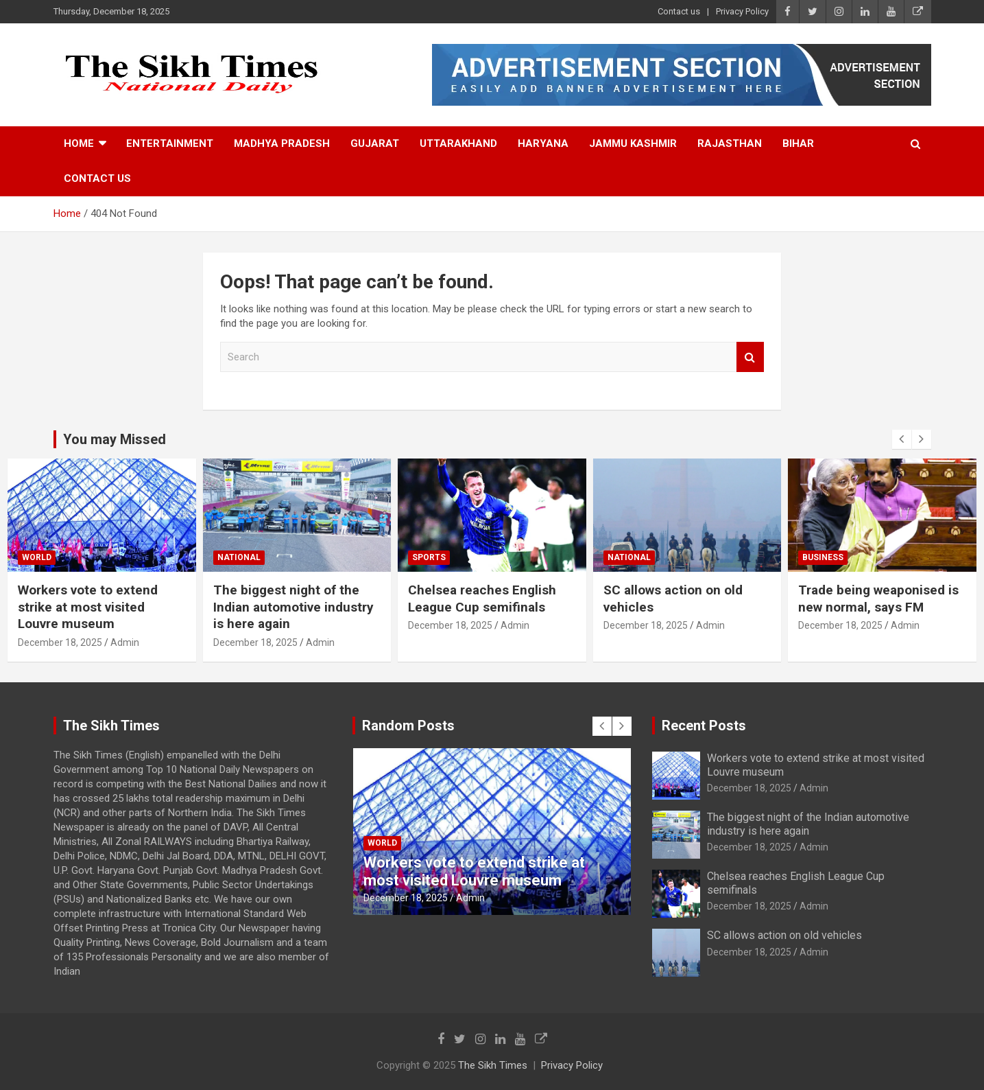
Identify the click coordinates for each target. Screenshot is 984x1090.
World (36, 557)
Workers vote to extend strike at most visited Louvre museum (88, 606)
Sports (429, 557)
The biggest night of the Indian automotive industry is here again (293, 606)
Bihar (798, 143)
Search (750, 357)
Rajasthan (729, 143)
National (239, 557)
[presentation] (901, 439)
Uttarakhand (458, 143)
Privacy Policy (742, 11)
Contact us (679, 11)
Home (79, 143)
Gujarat (374, 143)
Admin (124, 642)
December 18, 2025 (60, 642)
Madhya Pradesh (282, 143)
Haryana (543, 143)
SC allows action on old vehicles (784, 935)
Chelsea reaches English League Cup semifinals (482, 598)
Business (822, 557)
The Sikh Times (492, 1065)
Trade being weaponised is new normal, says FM (878, 598)
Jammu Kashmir (633, 143)
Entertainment (169, 143)
